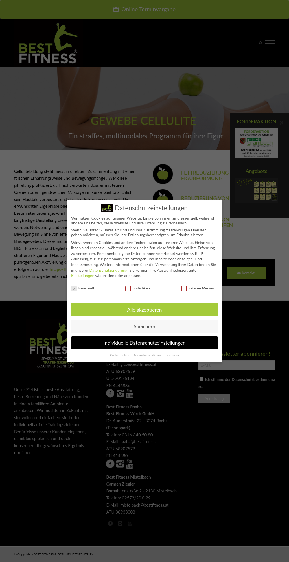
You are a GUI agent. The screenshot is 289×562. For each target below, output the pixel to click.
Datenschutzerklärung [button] (147, 353)
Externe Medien (197, 286)
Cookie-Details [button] (120, 353)
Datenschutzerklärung (108, 268)
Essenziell (82, 286)
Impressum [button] (172, 353)
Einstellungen (82, 273)
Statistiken (137, 286)
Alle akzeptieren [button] (144, 308)
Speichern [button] (144, 325)
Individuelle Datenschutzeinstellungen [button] (145, 341)
